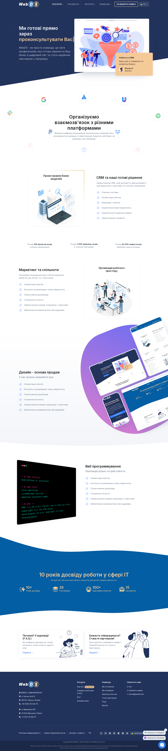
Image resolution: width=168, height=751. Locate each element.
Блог (79, 697)
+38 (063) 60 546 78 (28, 704)
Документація (83, 701)
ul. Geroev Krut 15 (27, 696)
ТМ (89, 733)
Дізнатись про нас (109, 694)
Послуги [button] (57, 4)
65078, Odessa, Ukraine (29, 700)
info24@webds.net (135, 694)
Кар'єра (85, 687)
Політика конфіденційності (29, 733)
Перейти (28, 652)
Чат (129, 687)
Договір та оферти (77, 733)
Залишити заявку (126, 4)
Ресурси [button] (89, 4)
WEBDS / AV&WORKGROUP (30, 693)
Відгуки (105, 705)
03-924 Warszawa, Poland (30, 713)
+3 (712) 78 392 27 (27, 717)
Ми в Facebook (108, 687)
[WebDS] (29, 4)
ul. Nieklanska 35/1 (27, 709)
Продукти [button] (73, 4)
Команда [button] (105, 4)
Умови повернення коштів (54, 733)
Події (104, 702)
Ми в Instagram (108, 690)
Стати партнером (109, 698)
